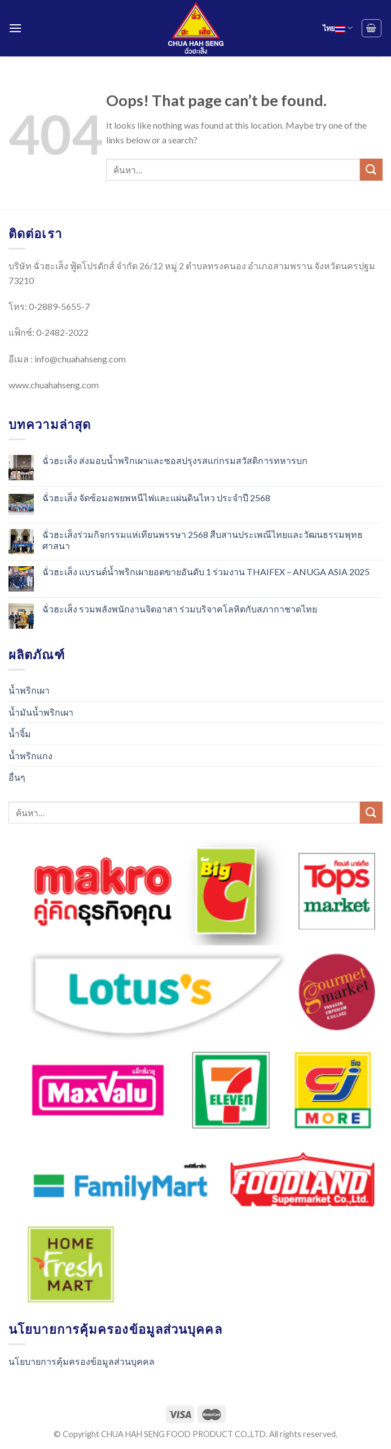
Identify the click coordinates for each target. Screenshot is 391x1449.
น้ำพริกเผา (29, 690)
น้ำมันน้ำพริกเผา (40, 712)
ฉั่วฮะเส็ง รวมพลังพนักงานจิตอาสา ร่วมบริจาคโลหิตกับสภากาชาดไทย (179, 608)
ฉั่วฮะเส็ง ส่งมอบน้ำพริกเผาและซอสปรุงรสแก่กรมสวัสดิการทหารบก (174, 460)
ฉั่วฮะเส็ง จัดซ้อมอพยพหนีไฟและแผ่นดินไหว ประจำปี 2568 (156, 497)
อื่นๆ (16, 777)
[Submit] (371, 170)
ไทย (338, 28)
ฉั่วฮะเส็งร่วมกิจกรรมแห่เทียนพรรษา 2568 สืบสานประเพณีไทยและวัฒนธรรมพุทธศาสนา (202, 539)
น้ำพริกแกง (30, 755)
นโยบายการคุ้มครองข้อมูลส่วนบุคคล (81, 1361)
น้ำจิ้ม (19, 733)
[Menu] (15, 28)
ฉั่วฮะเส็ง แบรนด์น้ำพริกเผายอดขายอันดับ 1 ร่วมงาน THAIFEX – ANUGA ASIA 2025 (206, 571)
